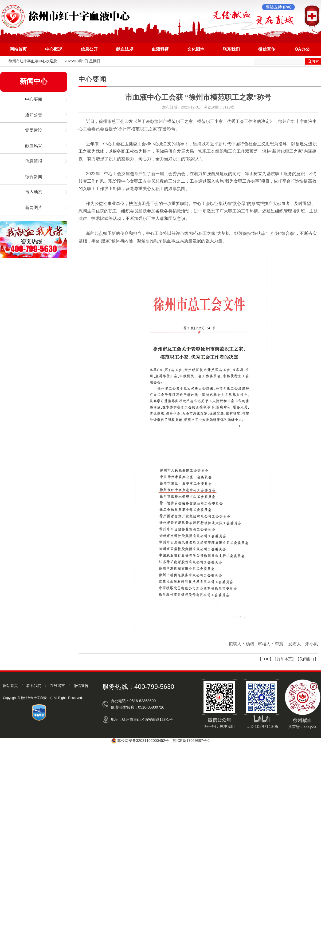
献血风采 (33, 145)
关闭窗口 (306, 659)
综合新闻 (33, 176)
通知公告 (33, 114)
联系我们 (231, 49)
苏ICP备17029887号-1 (191, 740)
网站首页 (18, 49)
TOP (265, 659)
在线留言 (57, 685)
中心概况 (53, 49)
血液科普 (160, 49)
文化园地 (195, 49)
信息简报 (33, 161)
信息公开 (89, 49)
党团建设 (33, 130)
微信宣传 (266, 49)
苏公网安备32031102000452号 (143, 740)
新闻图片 (33, 207)
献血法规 (124, 49)
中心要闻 (33, 99)
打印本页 (284, 659)
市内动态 (33, 192)
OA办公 (302, 49)
